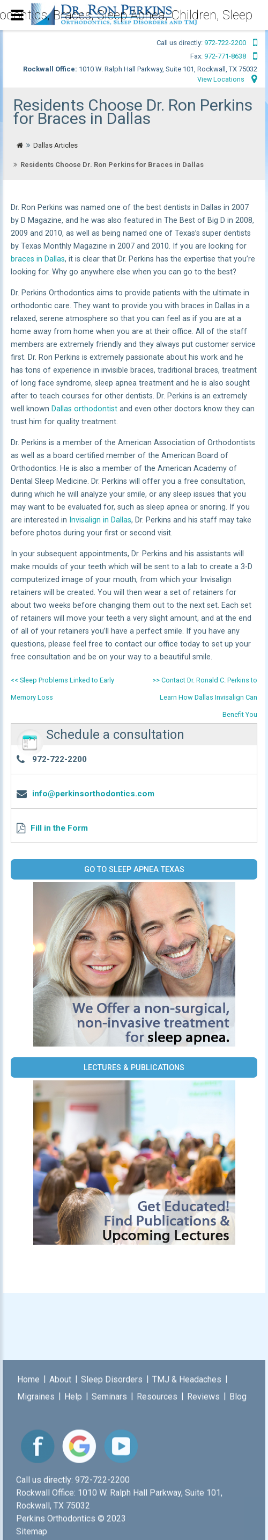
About (60, 1496)
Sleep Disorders (112, 1496)
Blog (238, 1513)
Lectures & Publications (134, 1067)
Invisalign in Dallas (100, 520)
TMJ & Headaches (186, 1496)
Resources (157, 1513)
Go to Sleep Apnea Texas (134, 869)
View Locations (227, 80)
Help (73, 1513)
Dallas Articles (55, 145)
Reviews (203, 1513)
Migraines (36, 1513)
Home (28, 1496)
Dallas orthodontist (84, 408)
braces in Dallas (38, 259)
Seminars (109, 1513)
